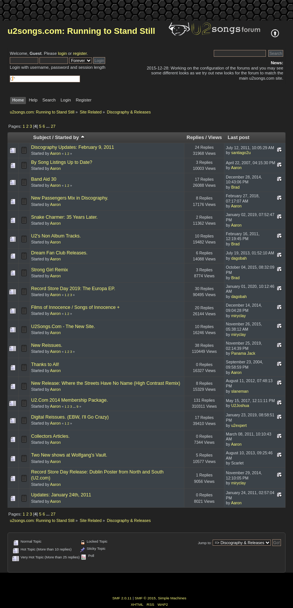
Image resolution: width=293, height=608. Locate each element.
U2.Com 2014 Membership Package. (69, 400)
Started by (70, 137)
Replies (195, 137)
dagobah (238, 258)
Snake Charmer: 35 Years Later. (64, 217)
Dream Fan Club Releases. (59, 253)
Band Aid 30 (43, 179)
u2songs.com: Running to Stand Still (81, 31)
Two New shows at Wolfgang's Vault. (69, 455)
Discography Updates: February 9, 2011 (72, 147)
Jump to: (205, 543)
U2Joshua (240, 405)
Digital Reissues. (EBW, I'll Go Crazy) (70, 417)
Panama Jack (243, 353)
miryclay (238, 315)
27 (53, 126)
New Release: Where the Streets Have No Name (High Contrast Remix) (105, 383)
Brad (235, 187)
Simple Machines (172, 598)
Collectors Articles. (50, 436)
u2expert (238, 425)
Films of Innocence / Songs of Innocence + (75, 307)
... (48, 126)
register (80, 53)
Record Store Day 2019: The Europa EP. (73, 288)
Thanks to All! (45, 364)
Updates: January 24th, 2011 (61, 495)
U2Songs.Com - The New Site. (63, 326)
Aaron (55, 153)
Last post (238, 137)
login (62, 53)
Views (215, 137)
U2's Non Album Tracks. (56, 236)
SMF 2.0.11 (122, 598)
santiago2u (241, 152)
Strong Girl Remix (49, 269)
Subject (42, 137)
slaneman (239, 391)
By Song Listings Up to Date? (61, 162)
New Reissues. (46, 345)
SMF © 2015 (145, 598)
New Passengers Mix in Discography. (70, 198)
